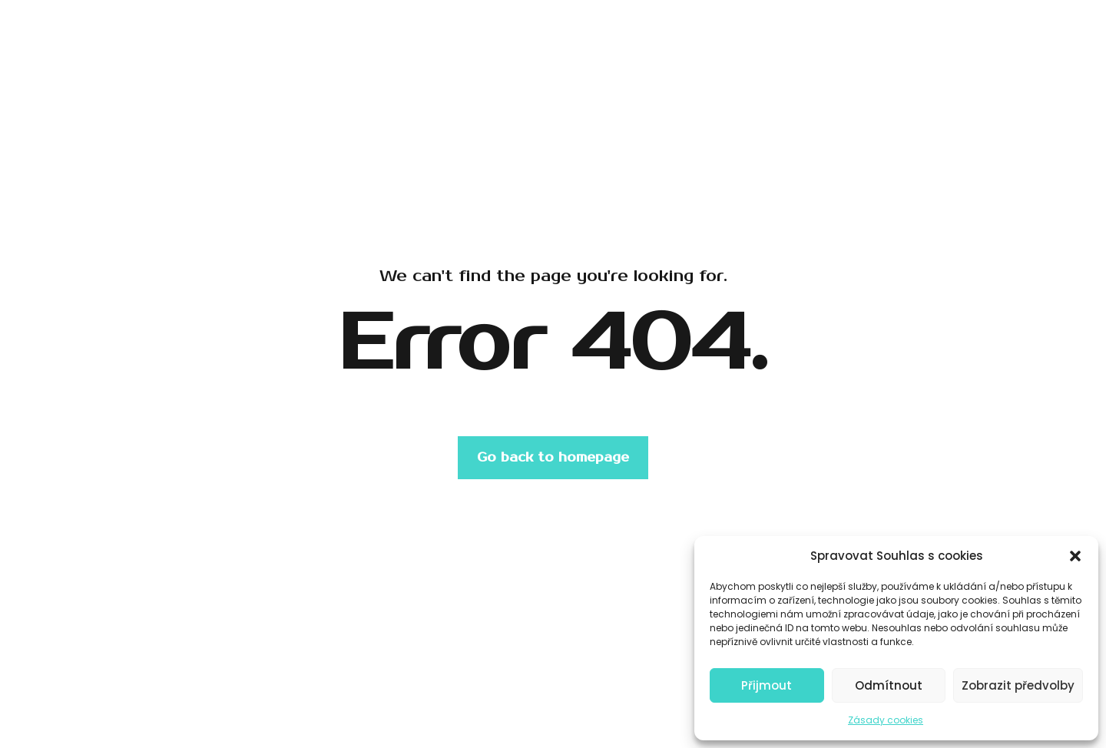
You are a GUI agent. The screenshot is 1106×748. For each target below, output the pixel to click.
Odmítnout (888, 685)
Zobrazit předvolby (1018, 685)
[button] (1075, 556)
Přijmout (766, 685)
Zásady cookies (885, 719)
